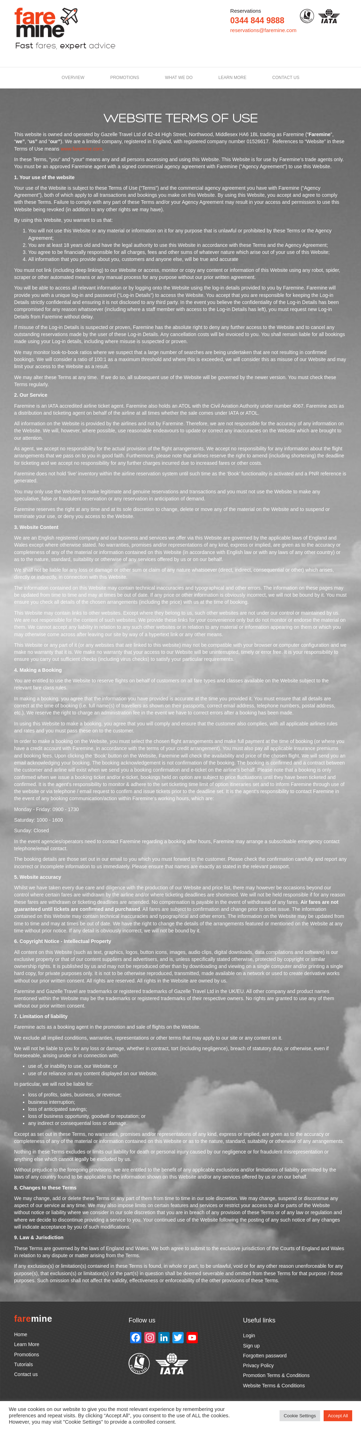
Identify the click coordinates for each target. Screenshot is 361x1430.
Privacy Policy (258, 1365)
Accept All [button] (338, 1415)
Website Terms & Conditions (274, 1385)
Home (20, 1334)
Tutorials (23, 1364)
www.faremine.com (81, 149)
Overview (73, 77)
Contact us (285, 77)
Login (249, 1335)
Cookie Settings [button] (300, 1415)
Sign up (251, 1346)
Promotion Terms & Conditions (276, 1375)
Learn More (26, 1344)
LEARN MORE (232, 77)
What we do (178, 77)
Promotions (124, 77)
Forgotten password (265, 1355)
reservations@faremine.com (263, 30)
